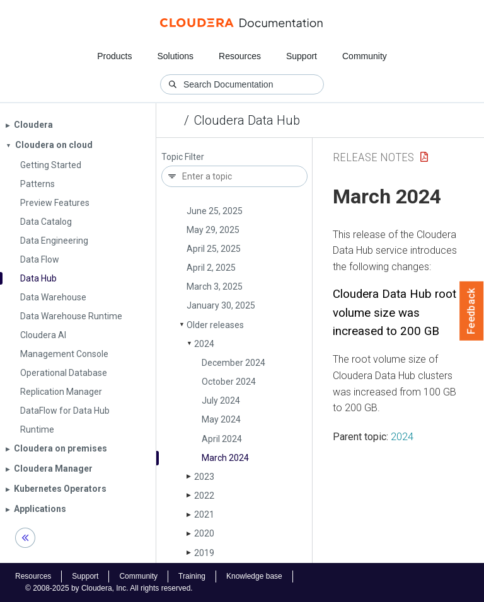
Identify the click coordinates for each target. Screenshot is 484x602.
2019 (204, 553)
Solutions (175, 56)
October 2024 (229, 382)
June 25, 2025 (215, 211)
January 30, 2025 (221, 305)
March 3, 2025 (215, 286)
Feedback (472, 311)
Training (191, 576)
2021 (204, 514)
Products (114, 56)
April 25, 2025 (214, 249)
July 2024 (221, 400)
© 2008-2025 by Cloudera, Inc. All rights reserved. (109, 588)
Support (301, 56)
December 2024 (233, 363)
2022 (204, 496)
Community (364, 56)
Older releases (215, 325)
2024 (204, 344)
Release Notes (373, 157)
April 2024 (222, 439)
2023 (204, 477)
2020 (204, 533)
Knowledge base (254, 576)
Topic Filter (182, 157)
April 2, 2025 (211, 268)
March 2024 (225, 458)
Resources (240, 56)
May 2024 (221, 419)
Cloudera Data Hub (247, 120)
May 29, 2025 (213, 230)
